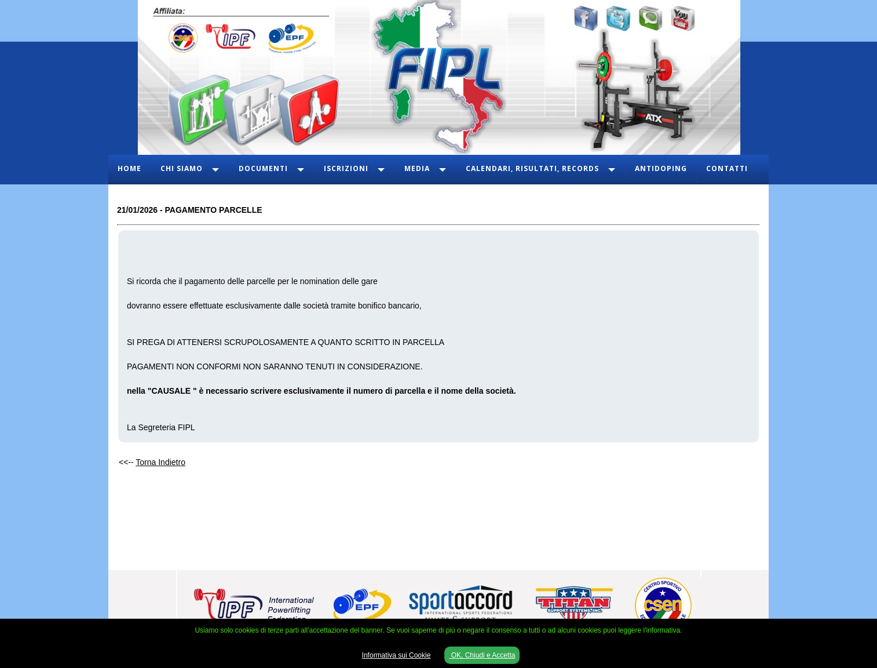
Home (129, 168)
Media (417, 168)
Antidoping (661, 168)
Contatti (727, 168)
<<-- (152, 462)
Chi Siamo (181, 168)
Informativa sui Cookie (396, 655)
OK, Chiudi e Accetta (482, 655)
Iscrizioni (346, 168)
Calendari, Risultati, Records (532, 168)
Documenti (263, 168)
